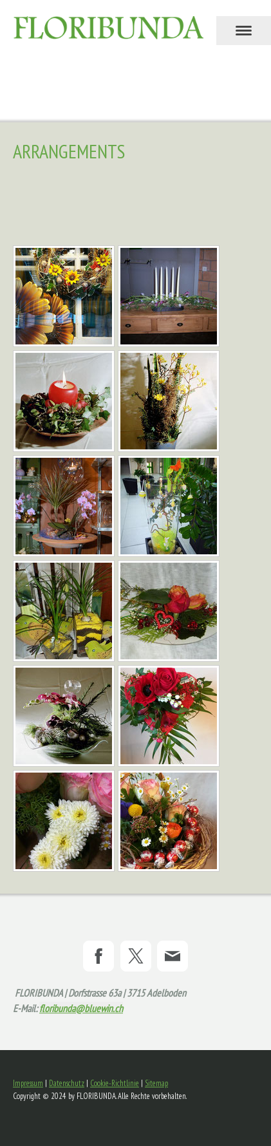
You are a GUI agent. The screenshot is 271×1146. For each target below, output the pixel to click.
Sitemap (156, 1083)
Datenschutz (66, 1083)
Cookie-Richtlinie (114, 1083)
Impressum (28, 1083)
